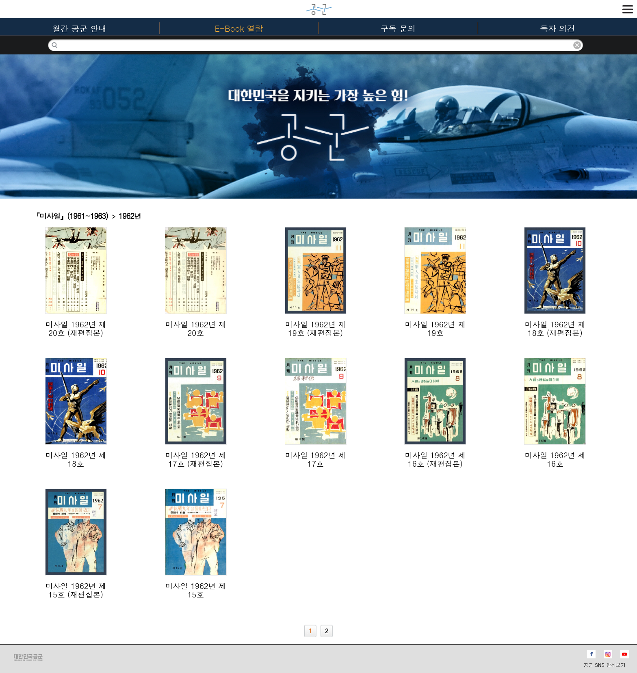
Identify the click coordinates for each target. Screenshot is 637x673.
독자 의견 (557, 28)
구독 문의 (398, 28)
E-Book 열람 (239, 28)
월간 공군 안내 (79, 28)
